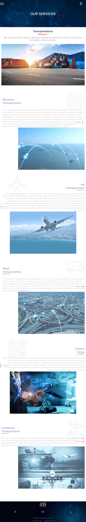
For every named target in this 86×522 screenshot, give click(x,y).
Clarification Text (49, 520)
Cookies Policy (37, 520)
